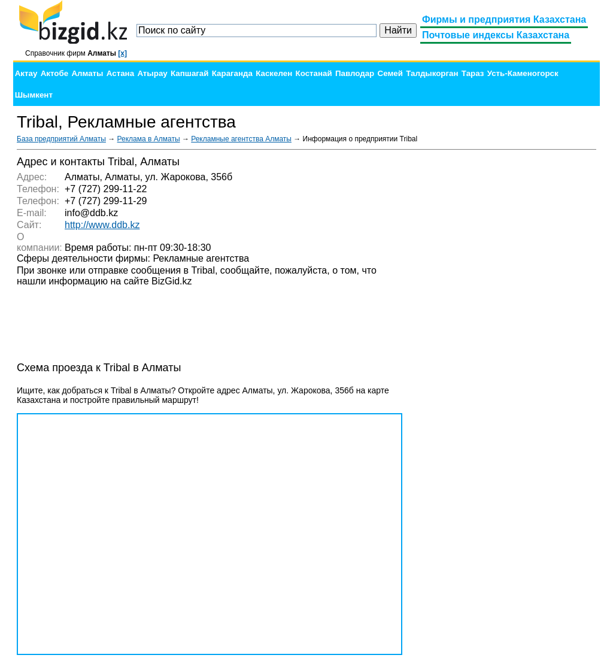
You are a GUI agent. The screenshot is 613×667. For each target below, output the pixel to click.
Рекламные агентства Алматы (241, 139)
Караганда (232, 73)
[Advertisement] (506, 335)
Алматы (87, 73)
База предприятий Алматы (61, 139)
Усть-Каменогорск (523, 73)
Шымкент (34, 94)
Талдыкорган (432, 73)
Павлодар (354, 73)
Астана (120, 73)
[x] (122, 53)
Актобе (54, 73)
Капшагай (189, 73)
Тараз (473, 73)
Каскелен (274, 73)
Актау (26, 73)
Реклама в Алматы (148, 139)
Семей (390, 73)
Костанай (314, 73)
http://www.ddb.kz (102, 225)
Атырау (152, 73)
